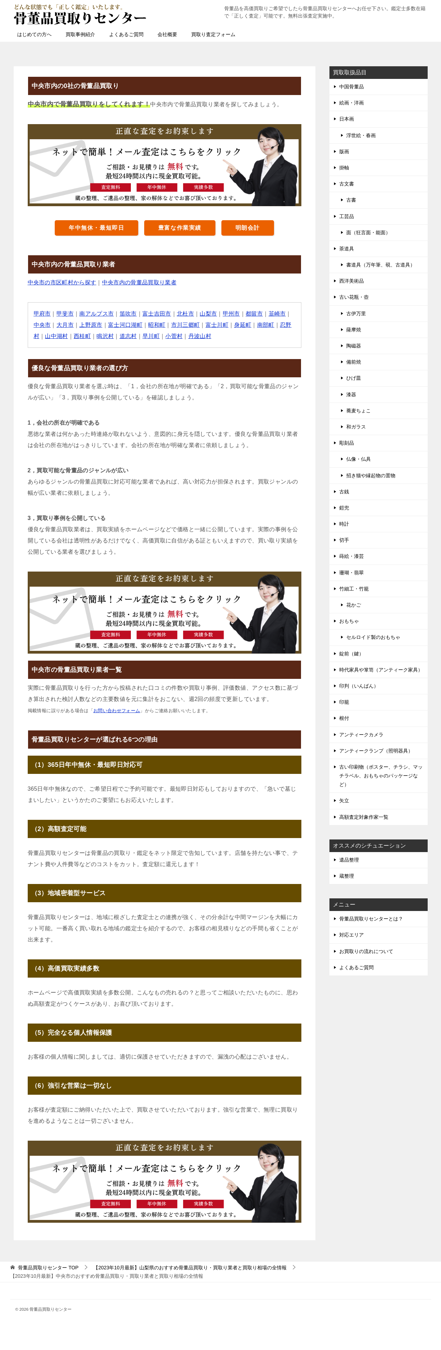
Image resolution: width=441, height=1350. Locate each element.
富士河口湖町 (125, 325)
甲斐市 (65, 314)
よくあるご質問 (126, 34)
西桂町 (82, 336)
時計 (344, 524)
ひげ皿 (353, 378)
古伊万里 (356, 313)
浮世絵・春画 (361, 135)
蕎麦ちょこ (358, 410)
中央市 (42, 325)
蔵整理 (346, 876)
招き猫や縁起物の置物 (370, 475)
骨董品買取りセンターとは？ (371, 919)
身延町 (243, 325)
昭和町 (157, 325)
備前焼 (353, 362)
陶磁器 (353, 346)
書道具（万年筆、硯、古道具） (380, 265)
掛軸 (344, 167)
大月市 (65, 325)
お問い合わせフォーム (116, 710)
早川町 (151, 336)
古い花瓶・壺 (354, 297)
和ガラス (356, 427)
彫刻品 (346, 443)
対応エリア (351, 935)
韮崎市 (278, 314)
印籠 (344, 702)
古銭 (344, 491)
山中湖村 (56, 336)
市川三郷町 (186, 325)
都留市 (254, 314)
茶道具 (346, 248)
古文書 (346, 184)
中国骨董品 (351, 86)
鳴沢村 (105, 336)
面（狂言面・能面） (368, 232)
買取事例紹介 (80, 34)
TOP (48, 1267)
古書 (351, 200)
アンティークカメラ (361, 734)
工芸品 (346, 216)
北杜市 (186, 314)
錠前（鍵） (351, 653)
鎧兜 (344, 508)
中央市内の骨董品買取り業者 (139, 282)
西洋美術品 (351, 281)
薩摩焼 (353, 329)
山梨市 (209, 314)
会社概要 (167, 34)
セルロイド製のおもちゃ (373, 637)
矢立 (344, 800)
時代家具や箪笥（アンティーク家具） (381, 670)
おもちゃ (349, 621)
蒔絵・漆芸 (351, 556)
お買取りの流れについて (366, 951)
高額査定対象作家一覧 (363, 817)
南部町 (266, 325)
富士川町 (217, 325)
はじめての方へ (34, 34)
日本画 (346, 119)
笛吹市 (128, 314)
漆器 (351, 394)
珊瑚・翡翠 (351, 572)
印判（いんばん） (359, 686)
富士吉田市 (157, 314)
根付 (344, 718)
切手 (344, 540)
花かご (353, 605)
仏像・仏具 (358, 459)
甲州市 (232, 314)
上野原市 (91, 325)
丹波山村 (200, 336)
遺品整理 (349, 860)
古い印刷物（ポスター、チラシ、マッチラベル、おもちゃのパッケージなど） (381, 775)
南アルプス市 (97, 314)
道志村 (128, 336)
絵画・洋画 (351, 103)
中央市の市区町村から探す (62, 282)
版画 (344, 151)
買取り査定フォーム (213, 34)
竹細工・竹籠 (354, 589)
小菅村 (174, 336)
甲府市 (42, 314)
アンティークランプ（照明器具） (376, 751)
